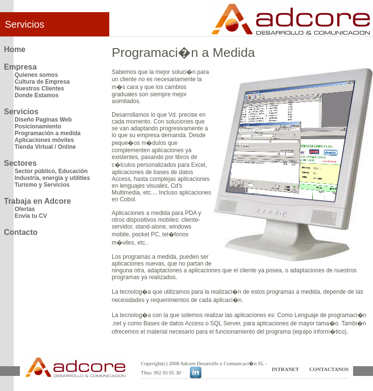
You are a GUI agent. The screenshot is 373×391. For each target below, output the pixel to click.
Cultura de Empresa (42, 81)
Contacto (20, 232)
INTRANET (285, 369)
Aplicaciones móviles (44, 140)
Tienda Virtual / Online (45, 146)
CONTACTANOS (329, 369)
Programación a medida (48, 133)
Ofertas (25, 209)
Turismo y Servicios (42, 184)
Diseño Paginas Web (43, 119)
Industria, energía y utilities (52, 178)
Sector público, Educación (51, 171)
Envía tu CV (31, 216)
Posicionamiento (38, 126)
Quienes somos (36, 74)
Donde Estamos (37, 95)
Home (14, 49)
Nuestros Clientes (39, 88)
